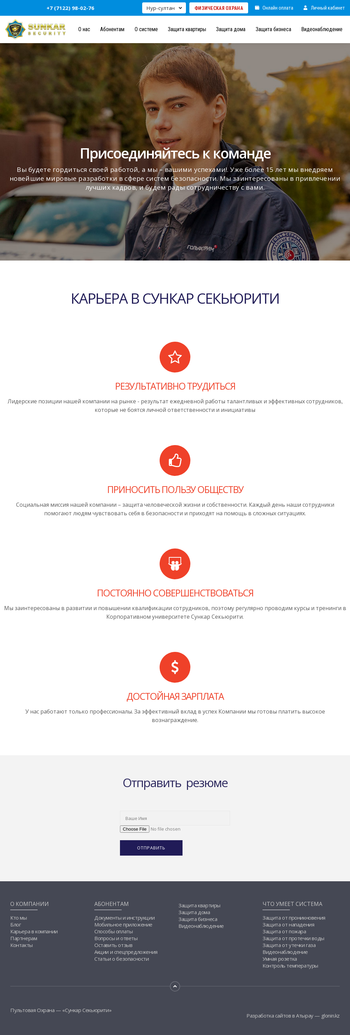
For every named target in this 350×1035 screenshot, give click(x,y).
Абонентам (112, 29)
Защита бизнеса (273, 29)
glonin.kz (330, 1015)
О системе (146, 29)
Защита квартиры (187, 29)
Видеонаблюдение (321, 29)
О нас (84, 29)
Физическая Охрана (218, 8)
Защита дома (230, 29)
